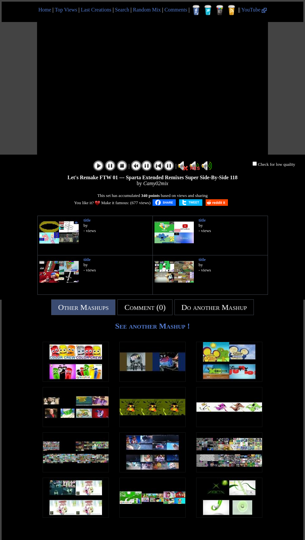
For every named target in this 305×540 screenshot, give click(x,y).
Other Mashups (83, 307)
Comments (175, 9)
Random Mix (147, 9)
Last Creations (96, 9)
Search (122, 9)
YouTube (254, 9)
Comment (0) (145, 307)
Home (44, 9)
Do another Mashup (214, 307)
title (87, 220)
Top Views (66, 9)
